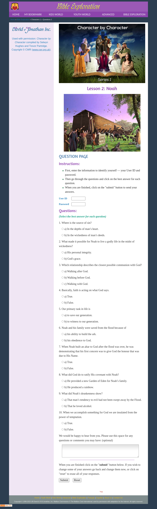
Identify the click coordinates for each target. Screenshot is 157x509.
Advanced (67, 498)
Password (64, 204)
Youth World (46, 498)
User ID (63, 198)
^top (101, 492)
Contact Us (118, 498)
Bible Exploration (23, 19)
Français (91, 498)
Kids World (56, 498)
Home (12, 19)
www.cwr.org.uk (41, 49)
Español (99, 498)
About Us (108, 498)
